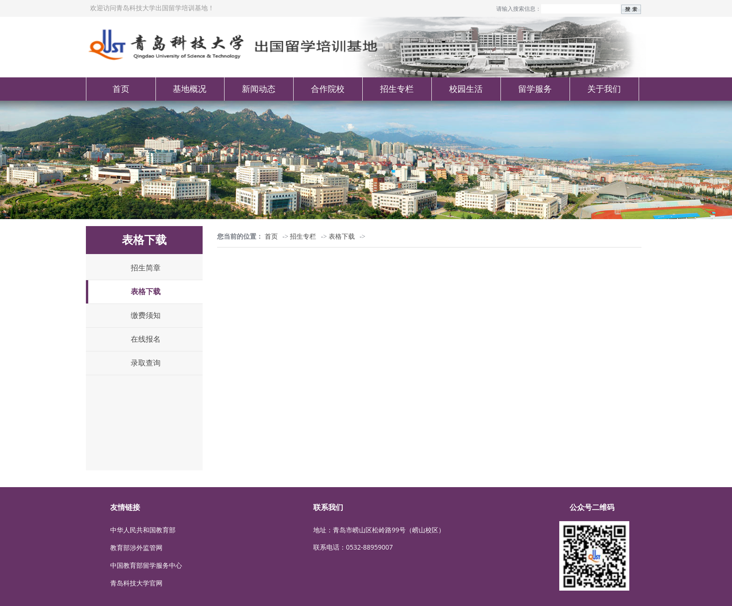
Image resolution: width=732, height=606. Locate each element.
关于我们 (604, 89)
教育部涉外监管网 (136, 547)
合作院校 (328, 89)
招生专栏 (397, 89)
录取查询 (146, 363)
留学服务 (535, 89)
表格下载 (146, 292)
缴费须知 (146, 315)
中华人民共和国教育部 (143, 529)
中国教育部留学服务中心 (146, 565)
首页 (121, 89)
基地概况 (189, 89)
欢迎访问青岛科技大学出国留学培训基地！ (152, 8)
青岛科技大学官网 (136, 582)
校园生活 (466, 89)
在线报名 (146, 339)
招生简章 (146, 268)
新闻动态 (258, 89)
